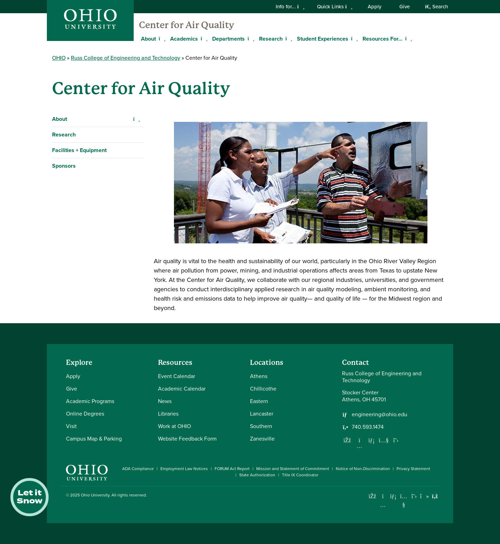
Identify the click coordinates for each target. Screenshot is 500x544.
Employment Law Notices (184, 469)
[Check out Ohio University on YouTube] (403, 500)
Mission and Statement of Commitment (292, 469)
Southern (261, 426)
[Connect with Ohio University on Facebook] (372, 496)
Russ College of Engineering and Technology (125, 58)
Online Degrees (85, 414)
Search (436, 6)
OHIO (59, 58)
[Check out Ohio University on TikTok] (424, 496)
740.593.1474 (368, 427)
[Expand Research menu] (288, 38)
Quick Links (334, 6)
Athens (258, 376)
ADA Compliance (138, 469)
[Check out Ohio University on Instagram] (382, 505)
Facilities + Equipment (79, 150)
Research (271, 39)
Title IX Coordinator (300, 475)
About (59, 119)
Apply (374, 6)
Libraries (168, 414)
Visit (71, 426)
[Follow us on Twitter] (396, 440)
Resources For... (382, 39)
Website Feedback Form (187, 439)
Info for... (290, 6)
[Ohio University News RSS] (435, 496)
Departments (228, 39)
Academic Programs (90, 401)
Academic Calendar (182, 389)
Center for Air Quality (186, 25)
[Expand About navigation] (136, 119)
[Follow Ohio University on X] (414, 496)
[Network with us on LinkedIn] (371, 440)
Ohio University (95, 495)
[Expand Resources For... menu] (407, 38)
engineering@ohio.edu (379, 414)
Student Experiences (322, 39)
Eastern (259, 401)
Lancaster (261, 414)
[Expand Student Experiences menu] (353, 38)
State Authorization (257, 475)
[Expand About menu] (161, 38)
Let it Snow (29, 497)
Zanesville (262, 439)
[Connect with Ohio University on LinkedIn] (393, 496)
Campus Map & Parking (94, 439)
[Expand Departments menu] (250, 38)
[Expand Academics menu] (203, 38)
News (165, 401)
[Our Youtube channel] (383, 440)
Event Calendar (176, 376)
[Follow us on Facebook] (347, 440)
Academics (184, 39)
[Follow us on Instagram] (359, 446)
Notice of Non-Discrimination (363, 469)
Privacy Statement (413, 469)
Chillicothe (263, 389)
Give (404, 6)
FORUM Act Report (232, 469)
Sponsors (64, 166)
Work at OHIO (174, 426)
